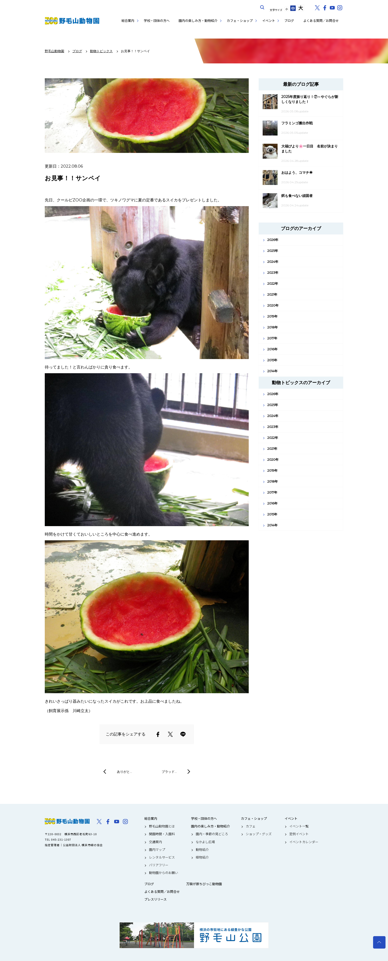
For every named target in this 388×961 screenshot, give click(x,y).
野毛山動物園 (67, 821)
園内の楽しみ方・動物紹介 (198, 20)
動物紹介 (202, 849)
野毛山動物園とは (162, 826)
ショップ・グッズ (259, 834)
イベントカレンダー (303, 842)
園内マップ (157, 849)
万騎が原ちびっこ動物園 (204, 884)
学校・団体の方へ (157, 20)
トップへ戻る (379, 942)
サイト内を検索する (262, 7)
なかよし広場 (205, 842)
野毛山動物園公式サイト (72, 20)
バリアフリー (158, 865)
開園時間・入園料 (162, 834)
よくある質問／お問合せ (321, 20)
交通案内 (155, 842)
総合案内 (127, 20)
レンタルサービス (162, 857)
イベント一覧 (299, 826)
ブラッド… (169, 772)
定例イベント (299, 834)
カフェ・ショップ (240, 20)
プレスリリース (155, 899)
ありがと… (124, 772)
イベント (268, 20)
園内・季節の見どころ (212, 834)
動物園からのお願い (163, 872)
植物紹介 (202, 857)
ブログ (289, 20)
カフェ (250, 826)
